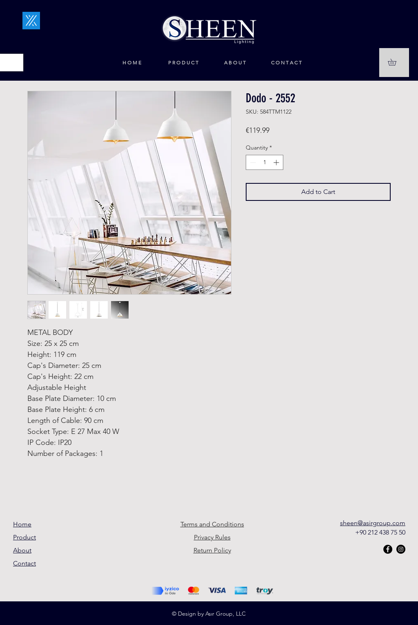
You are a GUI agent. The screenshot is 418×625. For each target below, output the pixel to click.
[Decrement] (252, 162)
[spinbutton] (264, 162)
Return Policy (212, 550)
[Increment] (277, 162)
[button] (395, 62)
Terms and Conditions (212, 524)
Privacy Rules (212, 537)
